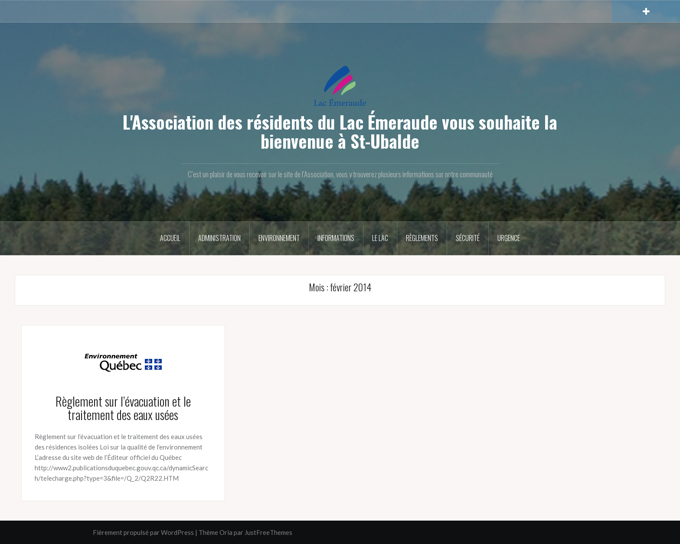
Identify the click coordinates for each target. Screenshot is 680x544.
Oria (225, 532)
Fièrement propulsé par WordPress (143, 532)
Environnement (279, 238)
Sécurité (468, 238)
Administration (219, 238)
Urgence (508, 238)
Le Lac (380, 238)
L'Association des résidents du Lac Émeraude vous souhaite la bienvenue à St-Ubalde (340, 131)
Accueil (170, 238)
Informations (335, 238)
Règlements (422, 238)
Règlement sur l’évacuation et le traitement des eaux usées (123, 407)
